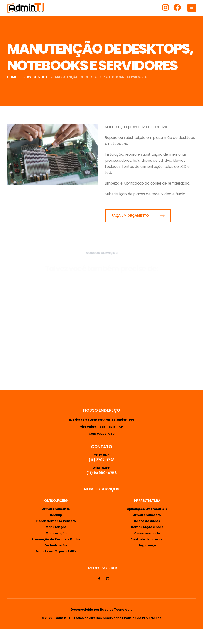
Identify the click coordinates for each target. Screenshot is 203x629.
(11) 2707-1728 (102, 460)
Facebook (98, 578)
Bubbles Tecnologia (116, 610)
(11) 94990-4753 (101, 472)
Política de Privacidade (143, 618)
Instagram (107, 578)
